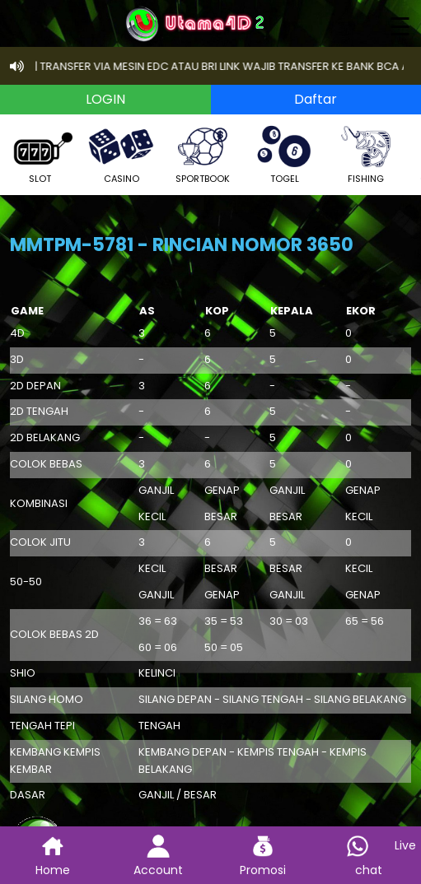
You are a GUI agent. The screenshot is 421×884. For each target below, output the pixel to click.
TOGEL (284, 152)
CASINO (121, 152)
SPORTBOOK (203, 152)
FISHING (366, 152)
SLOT (40, 152)
